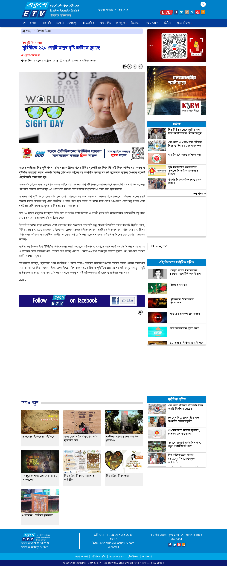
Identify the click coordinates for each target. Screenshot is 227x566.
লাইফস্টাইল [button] (153, 23)
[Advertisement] (82, 360)
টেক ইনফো (133, 556)
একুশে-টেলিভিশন (95, 562)
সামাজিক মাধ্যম (116, 556)
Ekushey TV (159, 246)
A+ (140, 66)
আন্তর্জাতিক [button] (90, 23)
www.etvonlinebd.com (35, 543)
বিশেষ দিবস (43, 31)
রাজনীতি (47, 23)
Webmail (113, 547)
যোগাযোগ (147, 556)
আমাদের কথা (81, 556)
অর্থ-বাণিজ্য (106, 23)
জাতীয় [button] (34, 23)
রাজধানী (59, 23)
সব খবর (199, 194)
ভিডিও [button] (168, 23)
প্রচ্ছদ (27, 31)
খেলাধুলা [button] (121, 23)
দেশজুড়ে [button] (73, 23)
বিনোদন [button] (136, 23)
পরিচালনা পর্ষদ (98, 556)
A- (129, 66)
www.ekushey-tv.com (34, 547)
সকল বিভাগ (184, 23)
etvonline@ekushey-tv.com (117, 543)
